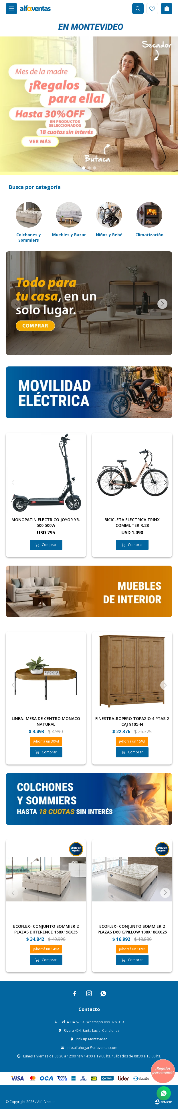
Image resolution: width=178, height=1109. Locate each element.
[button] (83, 168)
